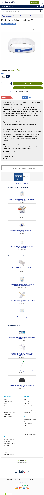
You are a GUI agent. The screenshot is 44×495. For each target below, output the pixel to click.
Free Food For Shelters (29, 432)
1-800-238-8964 (17, 168)
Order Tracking (7, 414)
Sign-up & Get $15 (28, 421)
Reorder (34, 2)
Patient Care (7, 445)
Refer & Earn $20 (28, 423)
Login (5, 399)
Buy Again (6, 405)
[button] (38, 6)
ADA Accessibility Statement (30, 410)
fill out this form (31, 168)
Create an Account (8, 401)
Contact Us (26, 403)
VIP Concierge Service (29, 405)
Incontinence (7, 448)
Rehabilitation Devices (9, 443)
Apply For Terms (8, 407)
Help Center (26, 401)
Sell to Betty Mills (28, 407)
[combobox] (6, 83)
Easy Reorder (7, 410)
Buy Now (28, 88)
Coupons (26, 428)
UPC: (17, 91)
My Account (7, 403)
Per (2, 74)
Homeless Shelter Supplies (30, 434)
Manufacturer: (5, 91)
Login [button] (41, 6)
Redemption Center (28, 425)
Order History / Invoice (9, 412)
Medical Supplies (8, 441)
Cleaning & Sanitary (9, 439)
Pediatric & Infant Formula (10, 450)
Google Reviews (27, 412)
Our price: (6, 70)
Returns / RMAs (8, 416)
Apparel (6, 452)
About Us (26, 399)
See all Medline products (22, 183)
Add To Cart (28, 83)
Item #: (4, 23)
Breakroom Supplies (9, 454)
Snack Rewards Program (30, 419)
